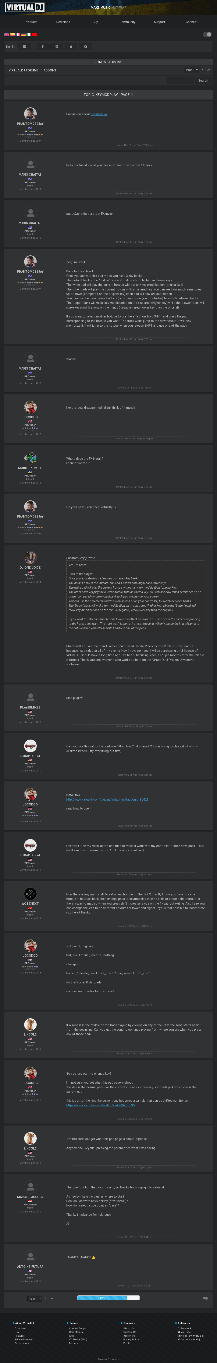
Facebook (184, 1328)
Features (20, 1335)
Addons (50, 70)
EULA (126, 1343)
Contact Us (129, 1331)
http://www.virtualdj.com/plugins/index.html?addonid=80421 (107, 799)
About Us (128, 1328)
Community (127, 22)
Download (63, 22)
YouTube (184, 1331)
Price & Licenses (24, 1339)
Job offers (129, 1335)
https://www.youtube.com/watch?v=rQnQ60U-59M (100, 1105)
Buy (95, 22)
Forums (73, 1343)
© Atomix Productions (108, 1359)
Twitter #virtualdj (189, 1339)
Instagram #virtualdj (191, 1335)
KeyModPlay (99, 114)
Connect (192, 22)
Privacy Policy (131, 1339)
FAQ (71, 1335)
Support (159, 22)
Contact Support (78, 1328)
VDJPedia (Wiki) (78, 1339)
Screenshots (22, 1343)
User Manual (76, 1331)
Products (31, 22)
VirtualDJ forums (24, 70)
